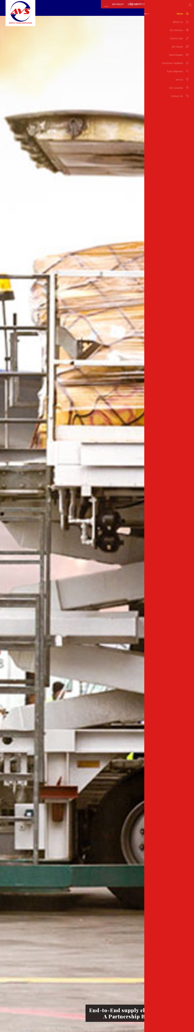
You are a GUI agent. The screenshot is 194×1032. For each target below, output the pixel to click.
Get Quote (172, 8)
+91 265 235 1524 (144, 4)
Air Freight (105, 8)
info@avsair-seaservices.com (174, 4)
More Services (155, 8)
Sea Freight (121, 8)
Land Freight (137, 8)
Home (92, 8)
